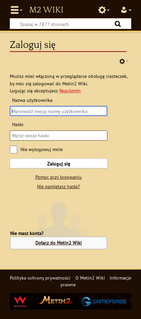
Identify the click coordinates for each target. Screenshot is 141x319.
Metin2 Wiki (46, 10)
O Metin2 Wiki (90, 277)
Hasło (18, 124)
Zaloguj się (58, 164)
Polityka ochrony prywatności (40, 277)
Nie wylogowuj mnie (42, 149)
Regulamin (70, 90)
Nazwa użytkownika (32, 100)
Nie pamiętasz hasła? (58, 186)
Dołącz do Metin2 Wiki (58, 242)
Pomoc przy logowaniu (58, 177)
